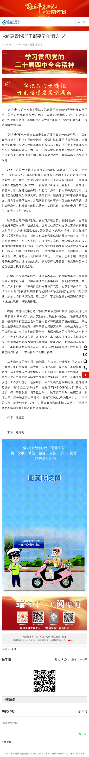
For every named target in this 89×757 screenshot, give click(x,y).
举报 (72, 640)
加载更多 (6, 742)
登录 (82, 734)
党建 (13, 649)
